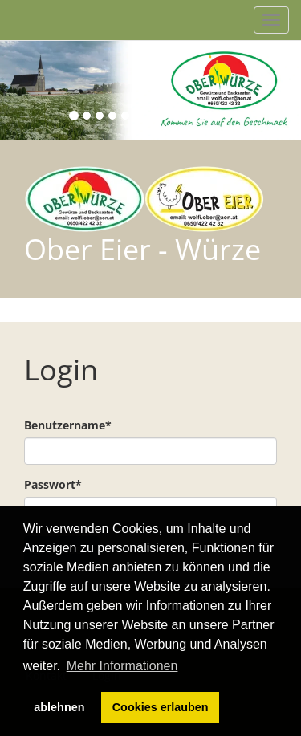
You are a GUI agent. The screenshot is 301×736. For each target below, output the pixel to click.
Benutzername (68, 425)
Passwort (53, 484)
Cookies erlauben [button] (160, 707)
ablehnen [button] (59, 707)
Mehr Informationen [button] (122, 666)
